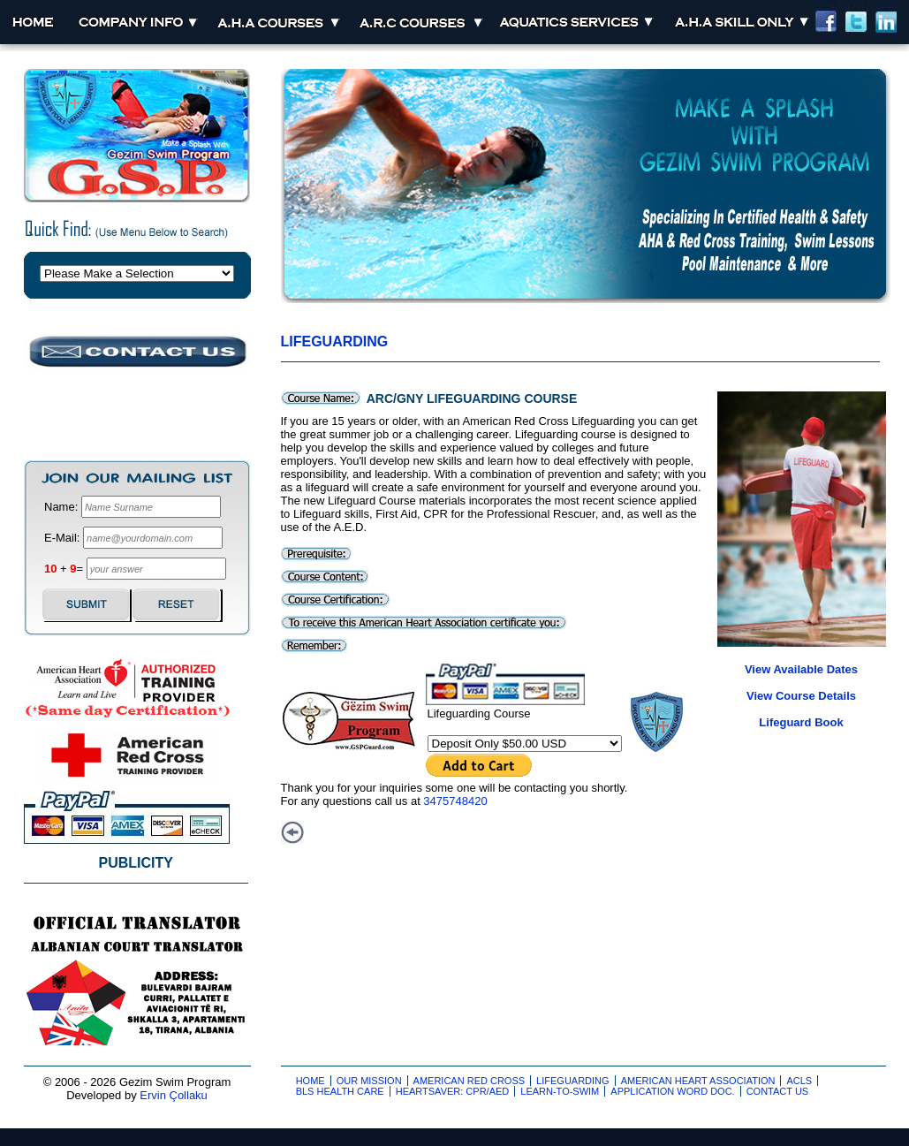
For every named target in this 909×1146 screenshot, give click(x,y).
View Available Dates (801, 669)
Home (310, 1080)
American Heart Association (698, 1080)
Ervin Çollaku (174, 1095)
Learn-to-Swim (559, 1091)
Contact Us (777, 1091)
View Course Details (801, 695)
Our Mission (369, 1080)
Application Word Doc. (672, 1091)
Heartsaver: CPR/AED (453, 1091)
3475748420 (455, 801)
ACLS (799, 1080)
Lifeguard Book (801, 722)
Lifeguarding (335, 341)
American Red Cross (469, 1080)
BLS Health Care (340, 1091)
